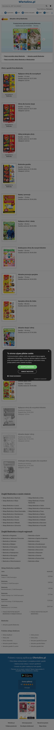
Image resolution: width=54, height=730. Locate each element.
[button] (14, 376)
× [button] (48, 351)
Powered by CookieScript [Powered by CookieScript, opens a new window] (40, 378)
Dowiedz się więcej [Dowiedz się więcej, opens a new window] (26, 362)
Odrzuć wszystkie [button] (27, 371)
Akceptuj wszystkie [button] (27, 367)
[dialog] (27, 365)
